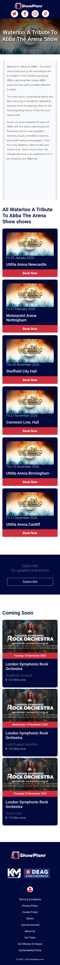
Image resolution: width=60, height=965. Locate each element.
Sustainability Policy (30, 950)
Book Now (30, 273)
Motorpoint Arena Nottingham (21, 317)
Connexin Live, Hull (22, 422)
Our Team (30, 937)
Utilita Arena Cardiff (23, 524)
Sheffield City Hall (21, 371)
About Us (30, 931)
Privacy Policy (30, 905)
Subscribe (30, 582)
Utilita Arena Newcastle (26, 264)
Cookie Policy (30, 912)
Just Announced (30, 924)
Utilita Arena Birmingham (27, 473)
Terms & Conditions (30, 899)
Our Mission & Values (30, 943)
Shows (30, 918)
